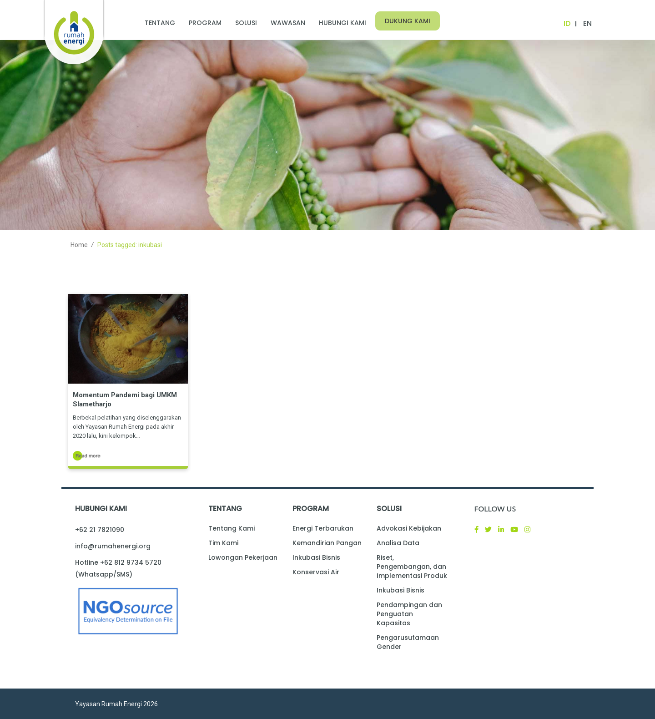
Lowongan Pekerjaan (242, 557)
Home (79, 244)
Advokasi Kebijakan (409, 528)
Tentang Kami (231, 528)
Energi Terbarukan (322, 528)
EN (587, 23)
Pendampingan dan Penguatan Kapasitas (409, 614)
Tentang (160, 22)
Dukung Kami (407, 20)
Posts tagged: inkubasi (129, 244)
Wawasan (288, 22)
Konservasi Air (315, 572)
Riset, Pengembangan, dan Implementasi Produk (412, 566)
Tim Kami (223, 542)
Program (205, 22)
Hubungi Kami (342, 22)
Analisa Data (398, 542)
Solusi (246, 22)
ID (567, 23)
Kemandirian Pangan (327, 542)
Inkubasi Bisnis (316, 557)
